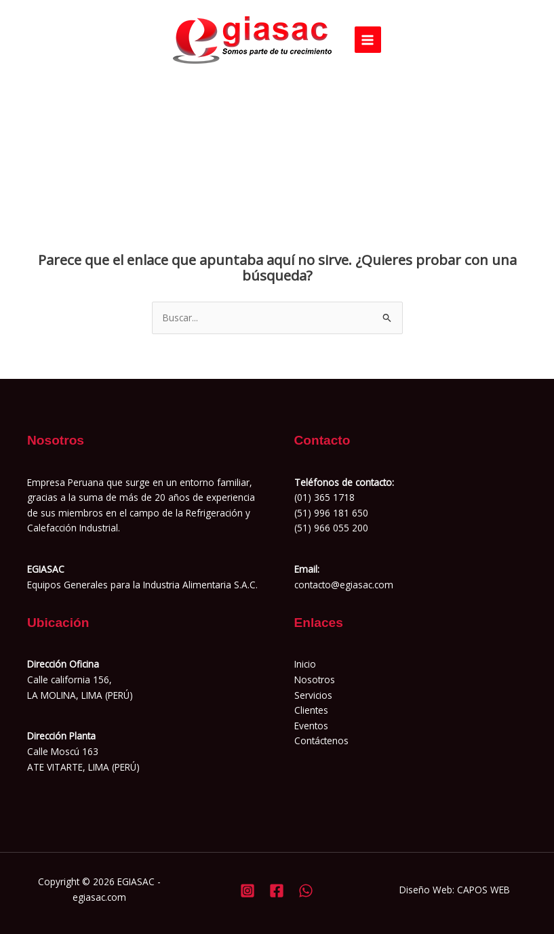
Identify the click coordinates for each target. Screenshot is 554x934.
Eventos (311, 725)
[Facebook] (276, 890)
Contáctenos (321, 740)
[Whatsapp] (305, 890)
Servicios (313, 695)
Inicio (305, 663)
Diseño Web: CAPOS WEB (454, 889)
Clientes (311, 710)
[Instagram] (247, 890)
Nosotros (314, 679)
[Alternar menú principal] (368, 39)
